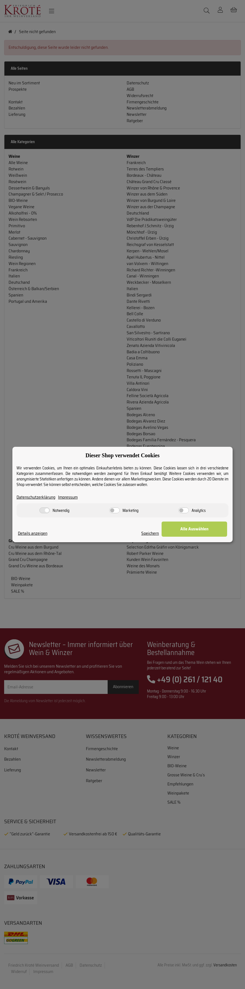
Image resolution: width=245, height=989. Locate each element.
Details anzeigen (33, 533)
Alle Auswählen (200, 528)
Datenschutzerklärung (36, 497)
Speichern (160, 533)
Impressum (69, 497)
